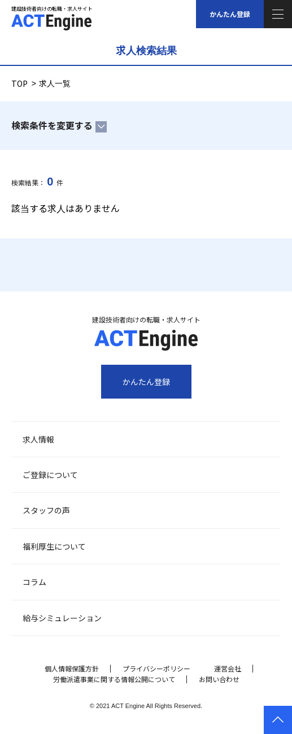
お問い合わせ (219, 679)
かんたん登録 (230, 14)
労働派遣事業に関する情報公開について (114, 679)
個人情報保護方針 (72, 668)
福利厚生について (54, 546)
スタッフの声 (46, 510)
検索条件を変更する (52, 125)
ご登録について (50, 474)
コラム (34, 581)
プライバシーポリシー (156, 668)
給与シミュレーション (62, 618)
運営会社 (227, 668)
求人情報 (38, 439)
